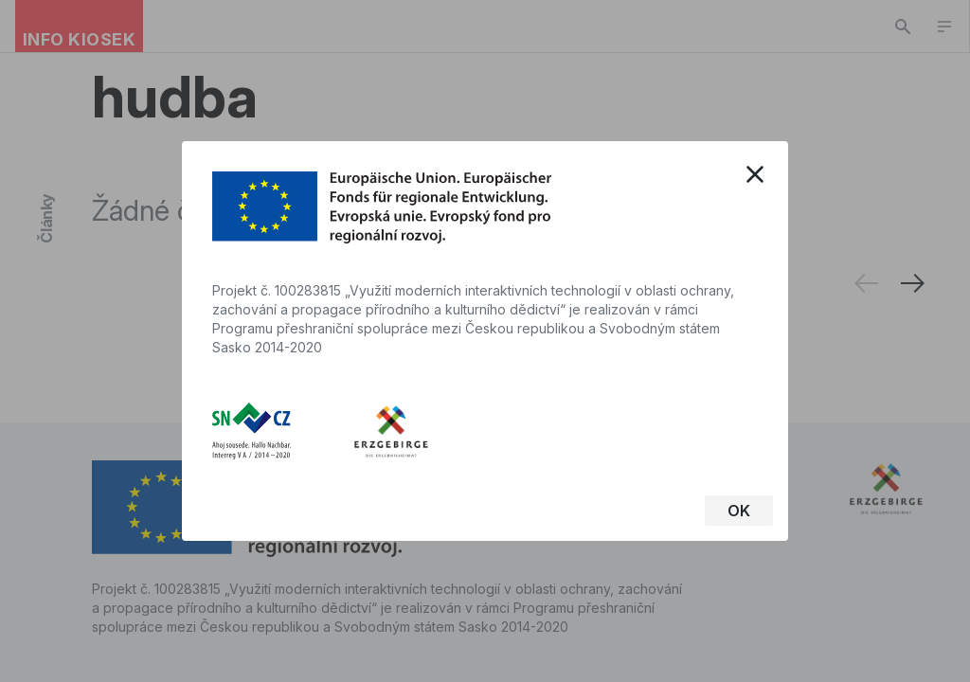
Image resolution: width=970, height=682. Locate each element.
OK (739, 510)
